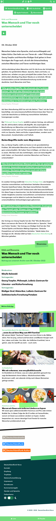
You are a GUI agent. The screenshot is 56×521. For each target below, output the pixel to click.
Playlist (42, 518)
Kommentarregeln (11, 488)
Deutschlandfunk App (14, 8)
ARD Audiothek (34, 8)
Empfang (7, 471)
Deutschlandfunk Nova (13, 465)
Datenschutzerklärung (12, 478)
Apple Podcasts (21, 13)
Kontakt (7, 468)
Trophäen (7, 474)
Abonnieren (36, 13)
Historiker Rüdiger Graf (33, 182)
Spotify (47, 8)
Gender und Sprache (12, 491)
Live (14, 518)
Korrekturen (8, 484)
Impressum (8, 481)
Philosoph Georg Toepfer (14, 122)
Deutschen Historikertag (41, 234)
